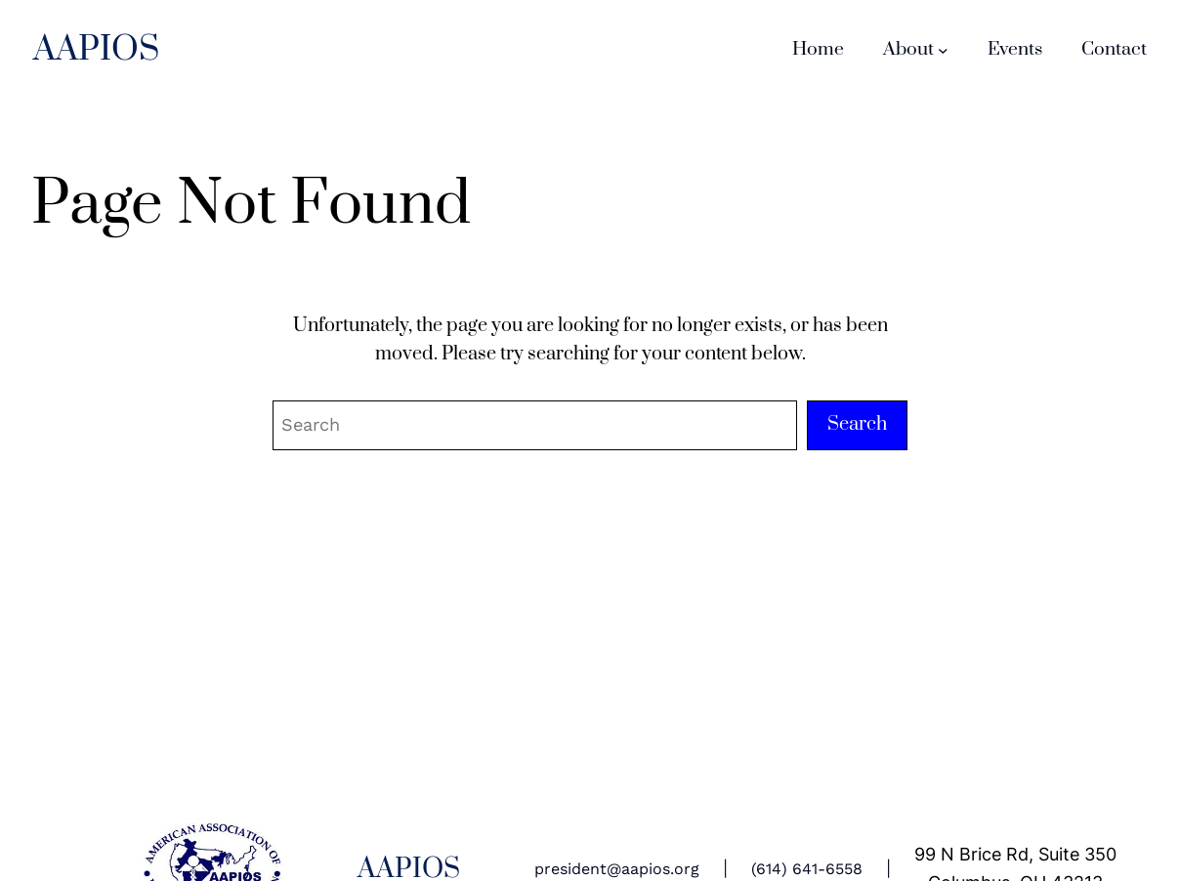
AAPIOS (96, 49)
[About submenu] (943, 50)
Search (857, 424)
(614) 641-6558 (807, 869)
